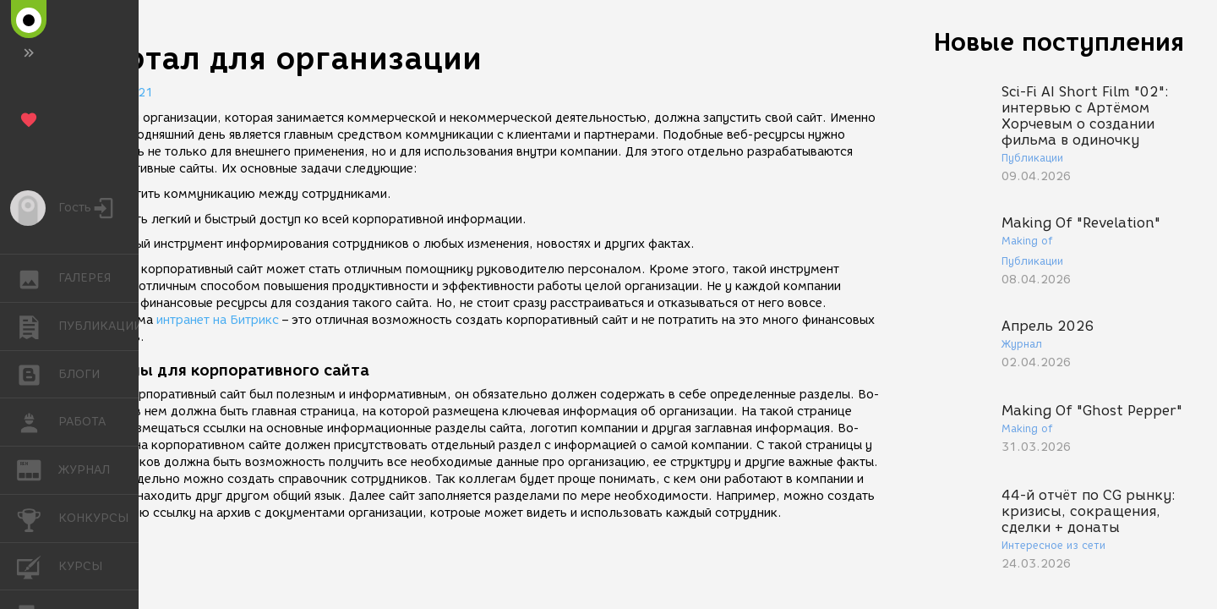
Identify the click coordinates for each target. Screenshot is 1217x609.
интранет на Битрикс (217, 320)
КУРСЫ (37, 565)
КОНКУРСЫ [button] (37, 518)
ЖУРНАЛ (37, 469)
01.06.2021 (118, 92)
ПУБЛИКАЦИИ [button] (37, 326)
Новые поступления (1059, 42)
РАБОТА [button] (37, 422)
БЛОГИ (37, 373)
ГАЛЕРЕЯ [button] (37, 278)
